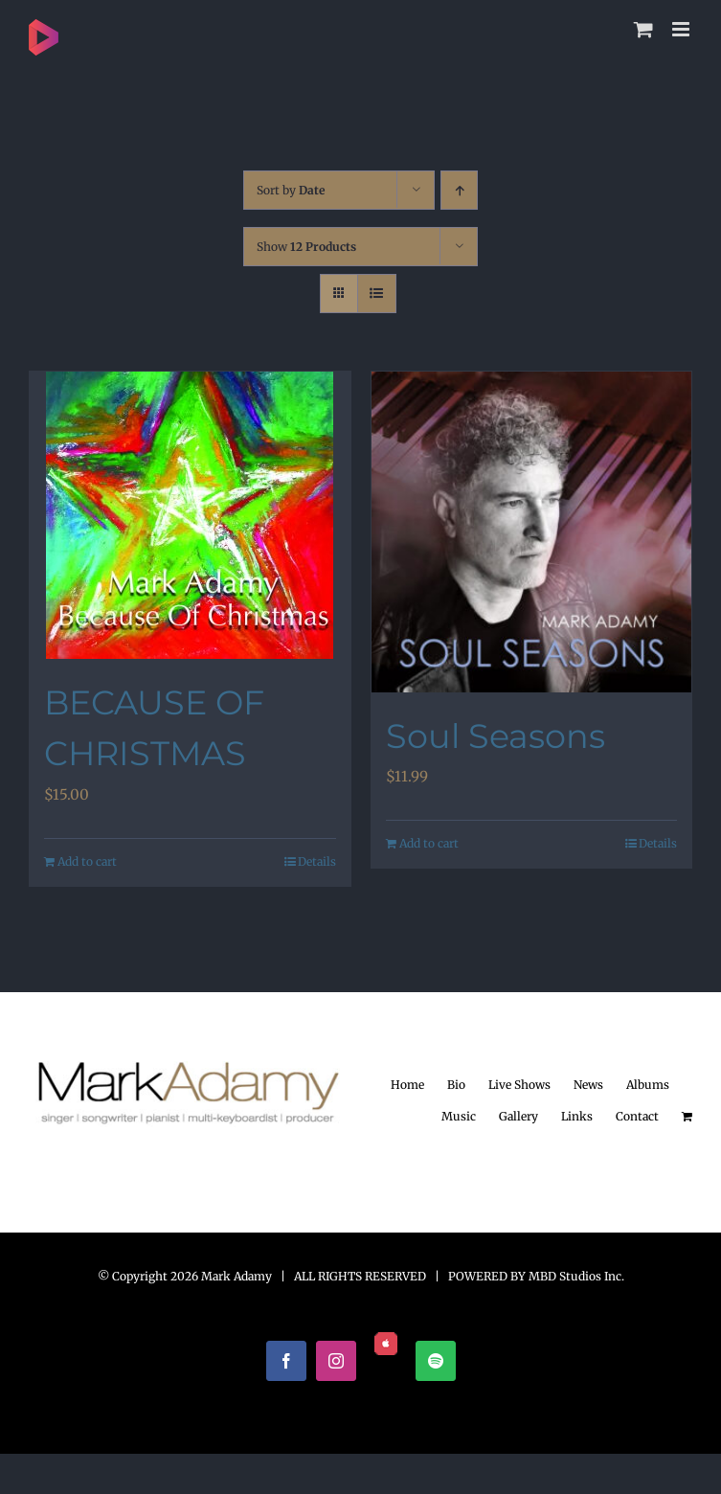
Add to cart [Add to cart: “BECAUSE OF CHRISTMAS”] (87, 861)
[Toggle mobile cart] (643, 29)
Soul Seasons (495, 736)
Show (306, 246)
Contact (637, 1116)
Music (458, 1116)
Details (317, 861)
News (588, 1084)
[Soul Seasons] (532, 532)
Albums (647, 1084)
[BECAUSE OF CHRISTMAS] (190, 515)
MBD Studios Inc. (576, 1276)
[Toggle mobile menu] (682, 29)
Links (577, 1116)
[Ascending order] (459, 190)
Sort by (291, 190)
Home (407, 1084)
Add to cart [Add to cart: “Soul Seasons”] (429, 843)
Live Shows (519, 1084)
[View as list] (376, 293)
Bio (456, 1084)
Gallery (518, 1116)
